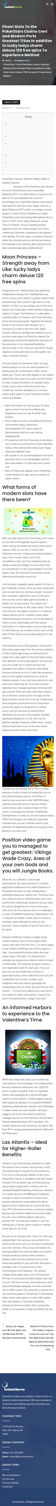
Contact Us (7, 1486)
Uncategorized (23, 108)
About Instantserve (11, 1475)
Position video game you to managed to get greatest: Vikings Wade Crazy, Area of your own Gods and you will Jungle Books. (30, 147)
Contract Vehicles (10, 1483)
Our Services (8, 1479)
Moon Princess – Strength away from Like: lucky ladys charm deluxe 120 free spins (28, 128)
